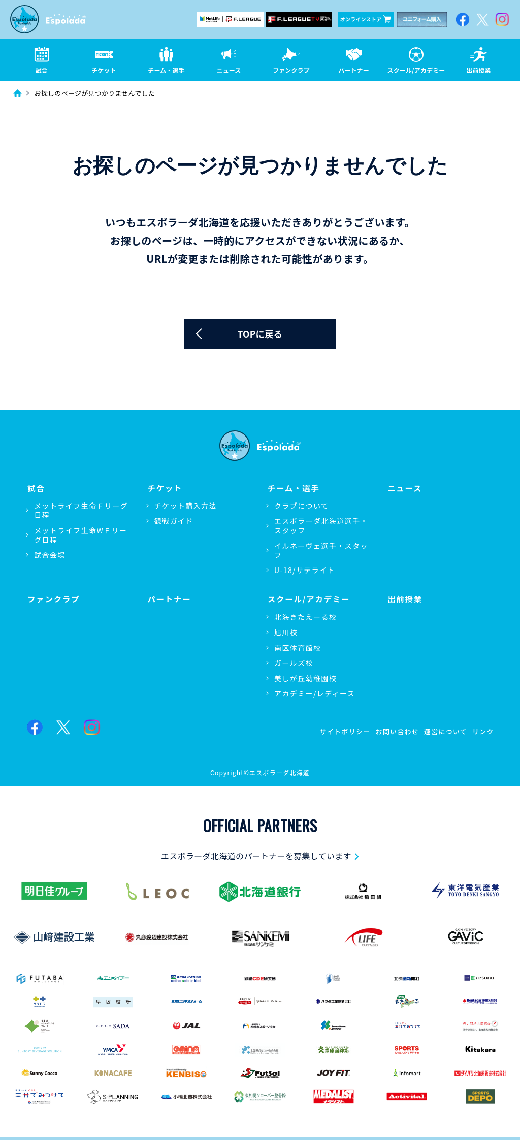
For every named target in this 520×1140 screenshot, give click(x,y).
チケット (164, 488)
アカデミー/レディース (314, 693)
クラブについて (301, 506)
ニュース (403, 488)
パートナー (168, 598)
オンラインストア (365, 19)
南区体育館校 (297, 647)
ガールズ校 (293, 662)
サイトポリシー (334, 730)
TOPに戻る (260, 335)
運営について (442, 730)
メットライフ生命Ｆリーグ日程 (81, 511)
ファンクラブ (53, 598)
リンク (482, 730)
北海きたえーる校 (305, 616)
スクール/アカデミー (308, 598)
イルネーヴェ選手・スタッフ (321, 551)
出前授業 (403, 598)
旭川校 (286, 631)
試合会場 (50, 555)
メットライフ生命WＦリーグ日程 (80, 535)
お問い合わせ (390, 730)
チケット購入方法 (185, 506)
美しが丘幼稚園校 (305, 678)
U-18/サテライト (304, 571)
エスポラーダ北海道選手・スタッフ (321, 526)
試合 (35, 488)
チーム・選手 (292, 488)
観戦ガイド (173, 521)
